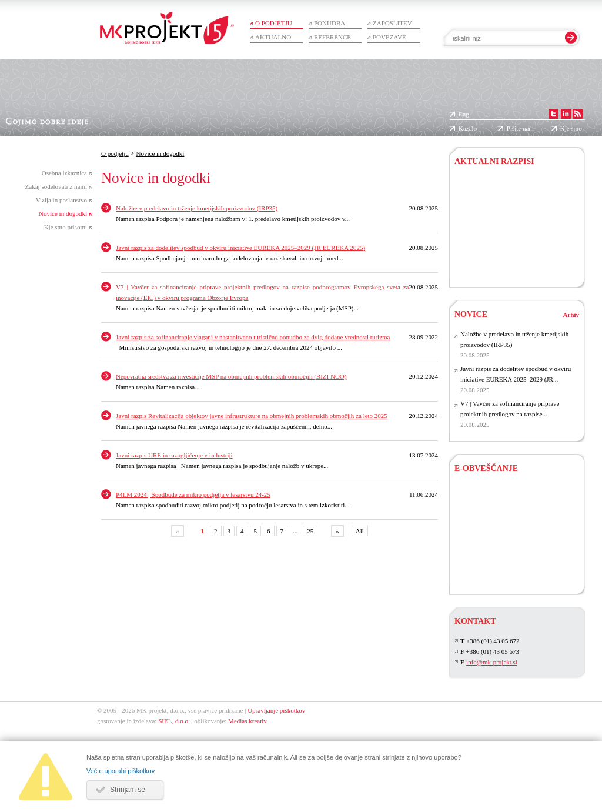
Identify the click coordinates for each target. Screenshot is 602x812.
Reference (332, 37)
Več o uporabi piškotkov (120, 770)
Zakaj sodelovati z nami (56, 186)
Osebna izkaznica (64, 172)
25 (310, 530)
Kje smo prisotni (65, 226)
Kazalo (468, 128)
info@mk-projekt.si (491, 662)
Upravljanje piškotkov (276, 710)
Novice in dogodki (63, 213)
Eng (464, 114)
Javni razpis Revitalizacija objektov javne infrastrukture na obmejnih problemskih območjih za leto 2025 (251, 415)
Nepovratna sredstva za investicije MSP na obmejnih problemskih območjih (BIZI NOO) (231, 376)
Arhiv (571, 314)
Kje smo (571, 128)
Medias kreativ (247, 720)
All (360, 530)
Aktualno (273, 37)
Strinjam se (127, 790)
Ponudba (329, 22)
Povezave (389, 37)
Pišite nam (520, 128)
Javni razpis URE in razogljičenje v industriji (174, 455)
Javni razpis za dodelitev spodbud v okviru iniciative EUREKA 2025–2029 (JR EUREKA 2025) (240, 247)
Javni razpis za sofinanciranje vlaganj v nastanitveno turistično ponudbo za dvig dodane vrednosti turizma (253, 336)
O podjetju (273, 22)
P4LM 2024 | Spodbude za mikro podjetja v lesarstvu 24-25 (193, 494)
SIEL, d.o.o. (173, 720)
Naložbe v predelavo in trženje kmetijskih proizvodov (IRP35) (196, 208)
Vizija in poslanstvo (61, 199)
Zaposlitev (392, 22)
